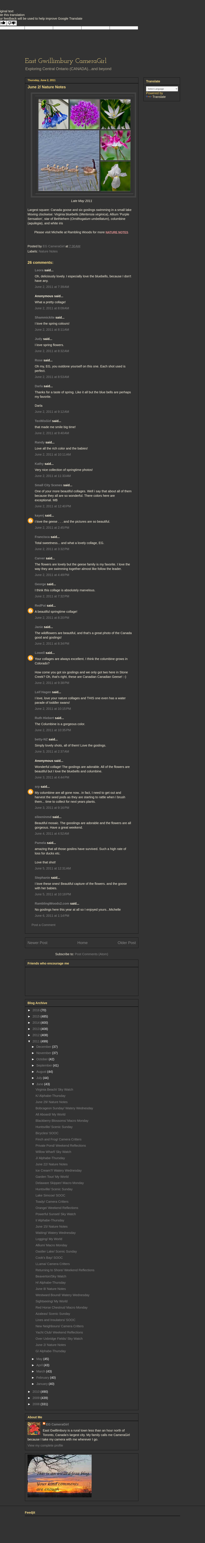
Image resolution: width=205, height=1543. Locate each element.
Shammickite (44, 317)
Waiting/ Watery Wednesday (56, 1232)
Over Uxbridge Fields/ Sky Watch (59, 1338)
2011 (37, 1041)
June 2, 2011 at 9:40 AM (52, 433)
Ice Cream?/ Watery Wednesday (59, 1170)
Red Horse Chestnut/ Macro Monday (62, 1307)
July (39, 1078)
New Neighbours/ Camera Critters (60, 1326)
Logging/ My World (49, 1239)
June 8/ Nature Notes (51, 1289)
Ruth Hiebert (44, 718)
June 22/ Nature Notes (52, 1164)
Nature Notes (48, 251)
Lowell (40, 653)
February (43, 1377)
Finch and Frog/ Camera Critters (59, 1139)
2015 (37, 1016)
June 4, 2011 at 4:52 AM (52, 833)
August (41, 1071)
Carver (40, 558)
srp (37, 786)
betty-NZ (41, 739)
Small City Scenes (48, 485)
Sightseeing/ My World (52, 1301)
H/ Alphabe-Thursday (51, 1282)
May (39, 1359)
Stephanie (42, 877)
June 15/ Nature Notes (52, 1226)
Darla (39, 386)
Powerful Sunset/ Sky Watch (56, 1214)
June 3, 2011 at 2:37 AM (52, 751)
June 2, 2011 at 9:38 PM (52, 683)
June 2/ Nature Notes (51, 1345)
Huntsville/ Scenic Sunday (54, 1127)
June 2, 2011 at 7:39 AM (52, 287)
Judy (39, 339)
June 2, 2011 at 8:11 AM (52, 329)
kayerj (39, 515)
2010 (37, 1391)
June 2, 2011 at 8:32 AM (52, 351)
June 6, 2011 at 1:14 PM (52, 915)
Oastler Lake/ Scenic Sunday (56, 1251)
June (40, 1084)
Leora (39, 270)
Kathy (39, 463)
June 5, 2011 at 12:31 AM (53, 868)
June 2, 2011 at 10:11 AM (53, 454)
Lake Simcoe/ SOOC (50, 1195)
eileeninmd (43, 817)
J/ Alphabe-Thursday (50, 1158)
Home (82, 943)
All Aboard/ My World (50, 1114)
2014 (37, 1022)
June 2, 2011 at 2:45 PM (52, 527)
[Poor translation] (12, 23)
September (44, 1065)
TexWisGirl (43, 421)
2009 (37, 1398)
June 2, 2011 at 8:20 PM (52, 617)
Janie (39, 627)
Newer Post (37, 943)
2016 (37, 1010)
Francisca (42, 537)
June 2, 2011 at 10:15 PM (53, 708)
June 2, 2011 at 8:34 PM (52, 643)
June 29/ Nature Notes (52, 1102)
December (44, 1046)
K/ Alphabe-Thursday (51, 1095)
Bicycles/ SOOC (47, 1133)
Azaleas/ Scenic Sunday (53, 1313)
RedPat (40, 605)
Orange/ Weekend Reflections (57, 1208)
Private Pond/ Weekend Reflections (61, 1145)
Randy (40, 442)
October (42, 1059)
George (40, 584)
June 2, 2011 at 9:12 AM (52, 411)
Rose (39, 360)
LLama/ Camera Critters (53, 1264)
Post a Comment (43, 925)
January (42, 1384)
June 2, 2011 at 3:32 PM (52, 549)
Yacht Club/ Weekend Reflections (59, 1332)
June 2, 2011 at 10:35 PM (53, 730)
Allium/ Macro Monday (51, 1245)
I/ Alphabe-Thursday (50, 1220)
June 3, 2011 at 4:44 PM (52, 777)
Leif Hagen (43, 692)
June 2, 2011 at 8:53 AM (52, 377)
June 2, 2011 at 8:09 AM (52, 308)
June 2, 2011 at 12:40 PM (53, 506)
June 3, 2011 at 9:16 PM (52, 807)
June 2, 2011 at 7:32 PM (52, 596)
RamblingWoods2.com (52, 903)
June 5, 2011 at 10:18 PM (53, 894)
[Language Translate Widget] (162, 88)
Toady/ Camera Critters (52, 1201)
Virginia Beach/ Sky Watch (54, 1089)
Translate (156, 97)
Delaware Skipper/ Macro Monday (60, 1183)
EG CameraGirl (57, 1424)
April (40, 1365)
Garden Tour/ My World (52, 1176)
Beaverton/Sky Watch (51, 1276)
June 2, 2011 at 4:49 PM (52, 575)
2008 (37, 1404)
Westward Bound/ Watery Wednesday (62, 1295)
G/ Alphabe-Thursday (51, 1351)
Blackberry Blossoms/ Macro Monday (62, 1120)
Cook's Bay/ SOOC (49, 1257)
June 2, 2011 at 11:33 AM (53, 476)
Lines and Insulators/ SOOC (55, 1320)
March (41, 1371)
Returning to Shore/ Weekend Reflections (65, 1270)
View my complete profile (45, 1445)
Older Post (127, 943)
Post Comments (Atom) (91, 954)
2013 (37, 1029)
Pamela (40, 843)
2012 (37, 1035)
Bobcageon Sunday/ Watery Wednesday (64, 1108)
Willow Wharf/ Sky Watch (53, 1152)
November (44, 1053)
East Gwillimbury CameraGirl (66, 61)
